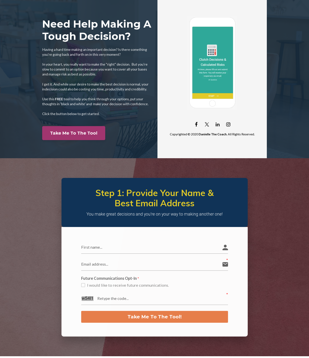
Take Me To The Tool (73, 133)
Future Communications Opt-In (110, 278)
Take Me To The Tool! (155, 317)
